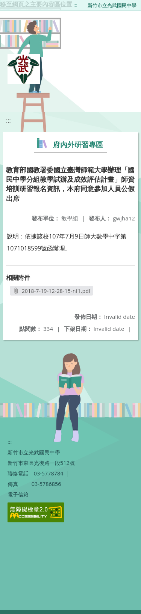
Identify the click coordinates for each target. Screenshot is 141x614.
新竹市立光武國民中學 (112, 5)
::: (75, 5)
